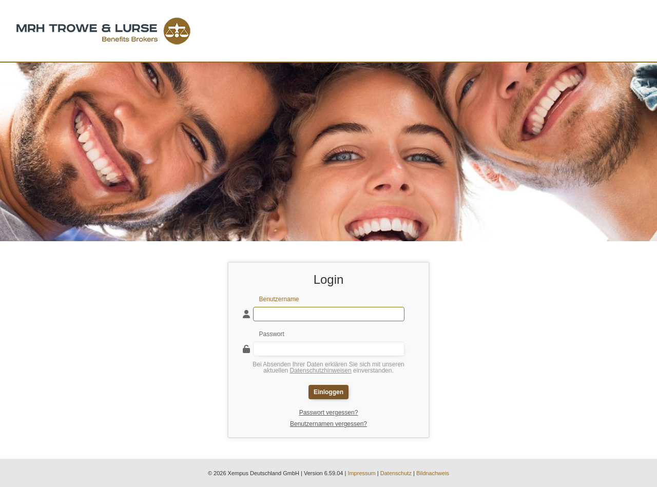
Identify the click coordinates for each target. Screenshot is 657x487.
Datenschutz (396, 473)
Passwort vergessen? (328, 413)
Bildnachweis (432, 473)
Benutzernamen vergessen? (328, 424)
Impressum (361, 473)
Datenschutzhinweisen (321, 370)
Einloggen (328, 392)
